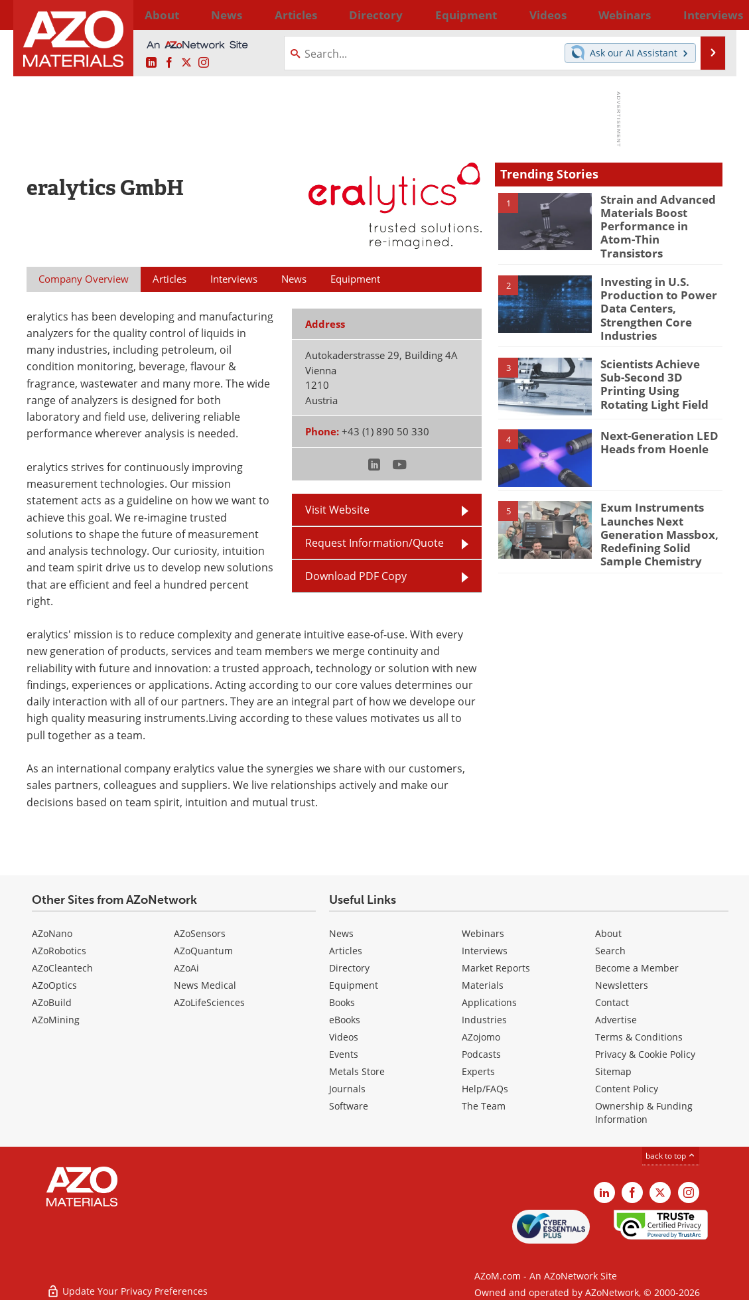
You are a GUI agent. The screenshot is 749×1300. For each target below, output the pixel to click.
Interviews (485, 950)
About (608, 933)
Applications (489, 1002)
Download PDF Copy (356, 576)
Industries (484, 1019)
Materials (483, 985)
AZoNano (52, 933)
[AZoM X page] (186, 63)
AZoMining (56, 1019)
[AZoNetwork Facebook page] (169, 63)
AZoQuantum (203, 950)
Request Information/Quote (374, 543)
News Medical (205, 985)
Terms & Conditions (639, 1037)
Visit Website (337, 509)
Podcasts (481, 1054)
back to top (671, 1155)
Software (348, 1106)
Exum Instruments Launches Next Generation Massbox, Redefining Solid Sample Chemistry (660, 512)
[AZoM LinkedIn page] (151, 63)
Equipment (353, 985)
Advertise (616, 1019)
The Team (484, 1106)
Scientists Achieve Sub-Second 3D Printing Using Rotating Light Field (658, 363)
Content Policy (626, 1088)
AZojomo (481, 1037)
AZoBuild (52, 1002)
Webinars (483, 933)
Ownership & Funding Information (644, 1112)
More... (705, 14)
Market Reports (496, 968)
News (341, 933)
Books (342, 1002)
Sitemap (613, 1071)
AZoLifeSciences (209, 1002)
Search (610, 950)
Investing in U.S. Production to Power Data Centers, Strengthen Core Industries (651, 294)
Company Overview (83, 278)
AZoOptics (54, 985)
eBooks (344, 1019)
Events (343, 1054)
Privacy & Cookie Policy (645, 1054)
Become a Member (637, 968)
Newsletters (621, 985)
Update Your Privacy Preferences (127, 1283)
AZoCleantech (62, 968)
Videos (343, 1037)
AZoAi (186, 968)
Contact (612, 1002)
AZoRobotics (59, 950)
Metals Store (357, 1071)
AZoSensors (200, 933)
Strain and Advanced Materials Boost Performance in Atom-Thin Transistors (655, 217)
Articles (345, 950)
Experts (478, 1071)
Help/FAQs (485, 1088)
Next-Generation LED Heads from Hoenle (653, 423)
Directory (339, 14)
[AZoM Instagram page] (203, 63)
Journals (347, 1088)
